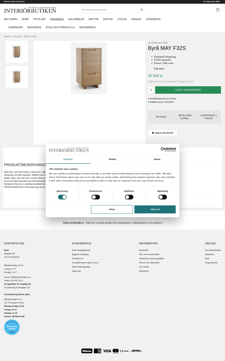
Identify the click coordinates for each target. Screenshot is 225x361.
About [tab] (157, 159)
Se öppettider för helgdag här (17, 284)
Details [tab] (112, 159)
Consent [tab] (67, 159)
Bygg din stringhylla (80, 254)
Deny (112, 209)
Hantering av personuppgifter (151, 258)
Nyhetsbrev (144, 271)
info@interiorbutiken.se (20, 277)
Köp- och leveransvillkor (149, 254)
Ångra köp (76, 271)
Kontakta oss (77, 258)
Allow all (155, 209)
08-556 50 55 (17, 316)
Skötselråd (143, 250)
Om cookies (144, 267)
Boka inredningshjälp (81, 267)
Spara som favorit (162, 133)
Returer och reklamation (149, 263)
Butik (207, 258)
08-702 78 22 (17, 280)
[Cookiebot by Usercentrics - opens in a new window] (163, 149)
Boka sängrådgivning (81, 250)
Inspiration (209, 254)
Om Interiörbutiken (213, 250)
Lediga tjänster (211, 263)
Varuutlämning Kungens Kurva (85, 263)
